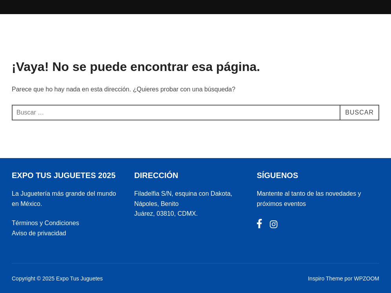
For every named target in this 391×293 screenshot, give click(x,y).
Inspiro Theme (325, 278)
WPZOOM (366, 278)
